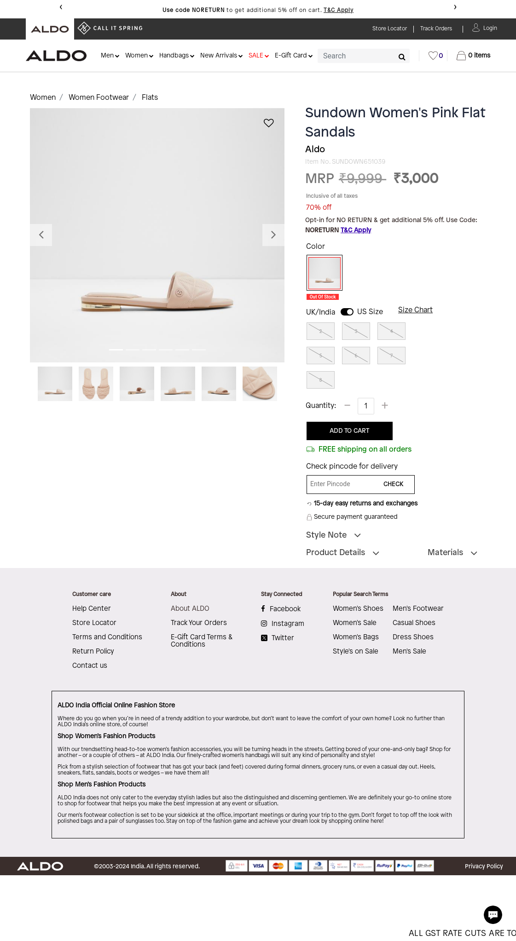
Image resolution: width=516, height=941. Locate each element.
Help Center (91, 609)
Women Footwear (99, 98)
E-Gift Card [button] (291, 55)
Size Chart (415, 310)
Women (43, 98)
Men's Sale (409, 651)
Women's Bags (356, 637)
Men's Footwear (418, 609)
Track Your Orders (199, 623)
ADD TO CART (349, 431)
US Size (370, 312)
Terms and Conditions (107, 637)
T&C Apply (339, 10)
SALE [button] (256, 55)
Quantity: (321, 406)
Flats (150, 98)
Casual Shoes (414, 623)
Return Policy (93, 651)
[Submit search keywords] (402, 56)
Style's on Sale (355, 651)
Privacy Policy (484, 866)
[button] (490, 27)
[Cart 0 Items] (473, 55)
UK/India (320, 312)
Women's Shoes (358, 609)
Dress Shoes (413, 637)
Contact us (89, 666)
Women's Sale (355, 623)
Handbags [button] (174, 55)
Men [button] (107, 55)
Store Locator (94, 623)
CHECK (393, 484)
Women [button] (136, 55)
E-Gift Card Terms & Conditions (201, 641)
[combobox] (364, 56)
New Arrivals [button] (218, 55)
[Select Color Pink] (321, 273)
